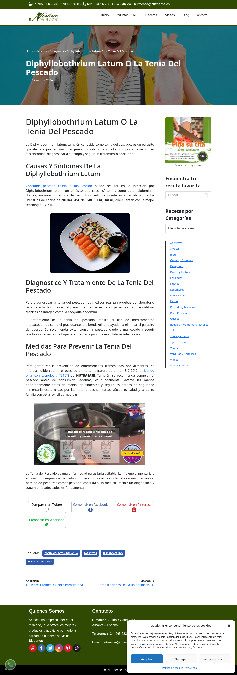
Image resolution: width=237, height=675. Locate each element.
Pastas (174, 301)
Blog (186, 15)
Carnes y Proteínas (181, 260)
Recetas (41, 51)
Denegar (181, 659)
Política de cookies (172, 668)
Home (30, 51)
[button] (229, 625)
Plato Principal (178, 313)
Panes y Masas (179, 295)
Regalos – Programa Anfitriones (189, 324)
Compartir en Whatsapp (47, 522)
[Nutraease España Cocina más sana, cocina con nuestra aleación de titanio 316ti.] (44, 16)
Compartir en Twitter (46, 507)
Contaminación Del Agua (61, 553)
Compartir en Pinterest (134, 507)
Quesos (174, 318)
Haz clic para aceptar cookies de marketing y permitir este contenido (90, 434)
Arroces (174, 248)
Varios (174, 348)
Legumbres (177, 289)
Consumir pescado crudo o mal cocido (59, 186)
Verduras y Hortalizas (183, 354)
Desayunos (57, 51)
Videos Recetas (179, 365)
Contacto (201, 15)
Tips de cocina (178, 342)
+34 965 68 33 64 (106, 4)
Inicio (105, 15)
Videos (174, 359)
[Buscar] (183, 195)
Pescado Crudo (113, 553)
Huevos (174, 283)
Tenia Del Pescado (40, 561)
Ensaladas (176, 278)
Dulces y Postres (180, 272)
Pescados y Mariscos (182, 307)
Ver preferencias (214, 659)
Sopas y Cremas (179, 336)
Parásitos (90, 553)
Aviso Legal (191, 668)
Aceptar (146, 659)
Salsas (174, 330)
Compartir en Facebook (90, 507)
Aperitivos (176, 243)
